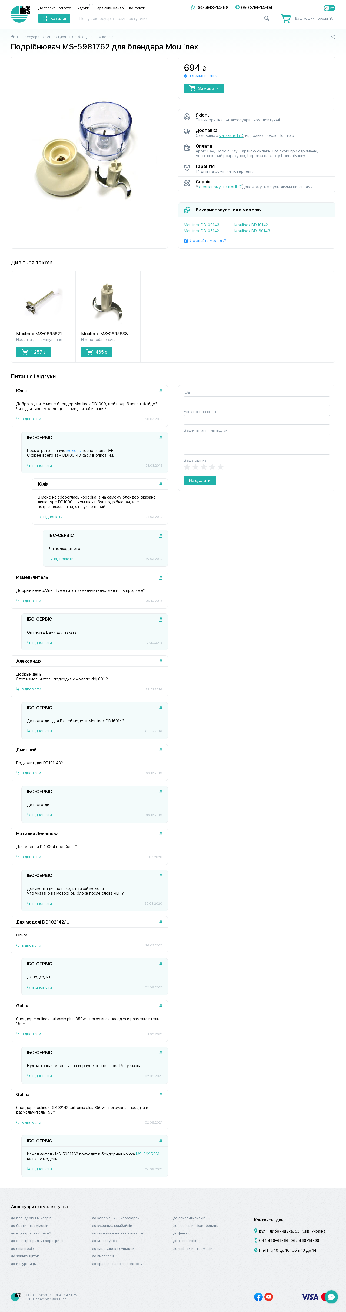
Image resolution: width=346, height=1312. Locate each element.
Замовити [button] (204, 88)
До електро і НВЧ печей (31, 1233)
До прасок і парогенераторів (117, 1263)
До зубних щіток (25, 1256)
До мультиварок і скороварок (118, 1233)
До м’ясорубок (104, 1240)
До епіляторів (22, 1248)
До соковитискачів (189, 1218)
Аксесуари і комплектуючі (39, 1206)
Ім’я (187, 393)
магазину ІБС (231, 135)
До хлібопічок (184, 1240)
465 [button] (96, 351)
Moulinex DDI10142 (251, 224)
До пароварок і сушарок (113, 1248)
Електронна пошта (201, 411)
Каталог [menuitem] (58, 18)
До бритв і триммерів (29, 1225)
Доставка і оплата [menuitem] (54, 8)
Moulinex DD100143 (201, 224)
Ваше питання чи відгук (205, 430)
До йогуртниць (23, 1263)
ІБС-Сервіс (66, 1295)
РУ (332, 8)
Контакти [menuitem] (137, 8)
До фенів (180, 1233)
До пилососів (103, 1256)
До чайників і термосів (192, 1248)
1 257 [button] (33, 351)
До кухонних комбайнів (112, 1225)
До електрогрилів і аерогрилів (38, 1240)
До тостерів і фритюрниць (195, 1225)
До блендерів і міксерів (31, 1218)
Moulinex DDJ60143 (252, 230)
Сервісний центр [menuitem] (109, 8)
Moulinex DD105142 (201, 230)
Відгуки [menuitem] (84, 7)
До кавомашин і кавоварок (115, 1218)
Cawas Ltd (58, 1299)
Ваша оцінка (195, 460)
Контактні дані (269, 1220)
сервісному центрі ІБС (220, 186)
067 (305, 1240)
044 (273, 1240)
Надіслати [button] (200, 480)
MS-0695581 (147, 1154)
